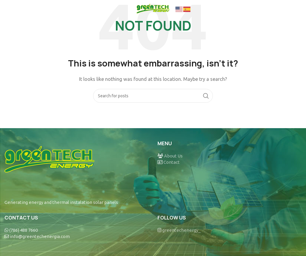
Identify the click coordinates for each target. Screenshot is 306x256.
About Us (173, 155)
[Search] (153, 96)
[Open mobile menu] (14, 9)
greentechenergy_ (181, 230)
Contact (171, 162)
